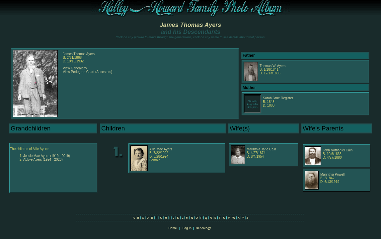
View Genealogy (75, 68)
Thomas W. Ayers (272, 66)
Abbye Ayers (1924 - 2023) (43, 159)
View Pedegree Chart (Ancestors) (87, 72)
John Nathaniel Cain (337, 150)
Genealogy (203, 228)
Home (172, 228)
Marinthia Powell (332, 174)
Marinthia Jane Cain (261, 149)
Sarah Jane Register (278, 98)
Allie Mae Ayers (160, 149)
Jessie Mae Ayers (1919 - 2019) (46, 156)
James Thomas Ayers (190, 25)
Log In (187, 228)
